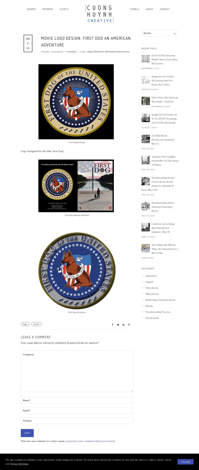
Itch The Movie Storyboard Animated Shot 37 (163, 139)
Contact (165, 9)
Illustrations (99, 51)
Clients (64, 9)
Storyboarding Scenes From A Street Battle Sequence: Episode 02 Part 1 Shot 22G (158, 183)
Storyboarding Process (158, 312)
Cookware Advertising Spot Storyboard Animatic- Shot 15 (163, 228)
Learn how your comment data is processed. (90, 441)
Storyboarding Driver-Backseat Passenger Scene (163, 207)
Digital (90, 51)
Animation (151, 276)
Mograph (48, 9)
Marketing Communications (117, 51)
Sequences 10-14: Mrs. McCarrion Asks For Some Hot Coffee (163, 80)
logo (25, 324)
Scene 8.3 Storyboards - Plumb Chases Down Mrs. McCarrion (165, 59)
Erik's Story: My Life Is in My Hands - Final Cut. (165, 99)
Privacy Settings (19, 463)
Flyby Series (152, 288)
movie (36, 324)
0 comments (71, 51)
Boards (31, 9)
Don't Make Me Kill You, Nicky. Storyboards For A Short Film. (165, 249)
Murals (135, 9)
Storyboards (152, 318)
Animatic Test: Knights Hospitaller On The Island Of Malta (165, 160)
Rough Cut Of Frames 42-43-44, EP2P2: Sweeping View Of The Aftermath (165, 118)
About (149, 9)
